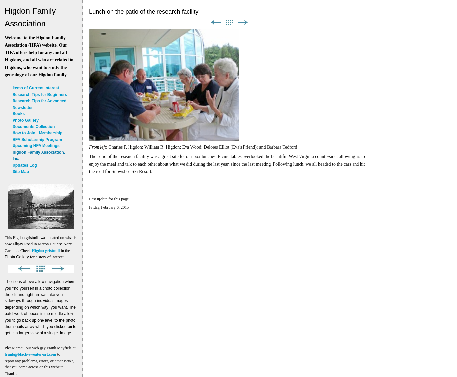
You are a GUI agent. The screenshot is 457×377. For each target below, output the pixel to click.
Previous (215, 22)
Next (242, 22)
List (229, 22)
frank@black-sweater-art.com (30, 354)
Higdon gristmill (46, 250)
